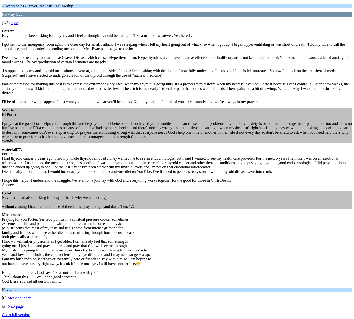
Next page (16, 306)
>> (16, 23)
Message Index (19, 298)
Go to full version (16, 315)
